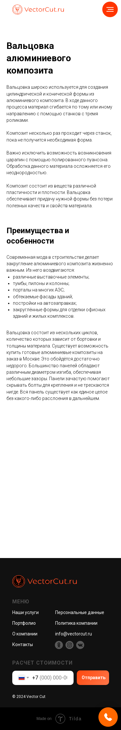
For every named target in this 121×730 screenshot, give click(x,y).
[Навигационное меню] (110, 9)
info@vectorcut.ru (73, 633)
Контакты (22, 644)
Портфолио (24, 623)
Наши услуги (25, 612)
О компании (24, 633)
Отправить (94, 677)
